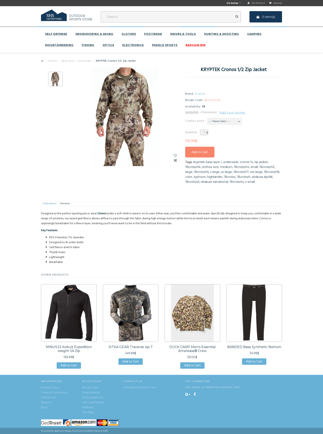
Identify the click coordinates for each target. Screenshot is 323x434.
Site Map (88, 413)
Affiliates (88, 408)
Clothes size (194, 121)
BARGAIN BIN (196, 45)
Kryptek (200, 94)
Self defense (56, 34)
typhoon (200, 177)
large (188, 172)
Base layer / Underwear (76, 61)
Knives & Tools (183, 34)
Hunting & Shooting (221, 34)
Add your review (232, 112)
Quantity (191, 132)
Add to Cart (199, 152)
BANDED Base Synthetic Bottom (254, 347)
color (188, 177)
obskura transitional (214, 182)
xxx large (256, 172)
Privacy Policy (50, 388)
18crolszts (236, 182)
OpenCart (59, 430)
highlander (214, 177)
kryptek (198, 162)
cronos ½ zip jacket (254, 162)
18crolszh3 (266, 167)
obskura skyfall (262, 177)
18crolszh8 (271, 172)
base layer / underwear (222, 162)
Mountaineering (59, 45)
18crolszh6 (192, 167)
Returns (46, 403)
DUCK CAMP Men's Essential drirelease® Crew (192, 349)
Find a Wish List (92, 398)
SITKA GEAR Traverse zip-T (131, 347)
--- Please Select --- (219, 121)
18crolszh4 (241, 167)
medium (226, 167)
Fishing (88, 45)
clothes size (210, 167)
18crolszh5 (201, 172)
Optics (108, 45)
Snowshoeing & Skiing (94, 34)
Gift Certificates (93, 403)
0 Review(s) (209, 112)
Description (49, 203)
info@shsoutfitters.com (139, 387)
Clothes (129, 34)
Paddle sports (164, 45)
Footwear (153, 34)
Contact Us (48, 398)
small (254, 167)
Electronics (133, 45)
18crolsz (229, 177)
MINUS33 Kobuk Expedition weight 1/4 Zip (69, 349)
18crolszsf (192, 182)
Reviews (65, 203)
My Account (90, 388)
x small (250, 182)
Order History (91, 393)
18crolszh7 (241, 172)
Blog (44, 408)
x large (215, 172)
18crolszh (243, 177)
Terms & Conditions (54, 393)
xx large (226, 172)
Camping (254, 34)
